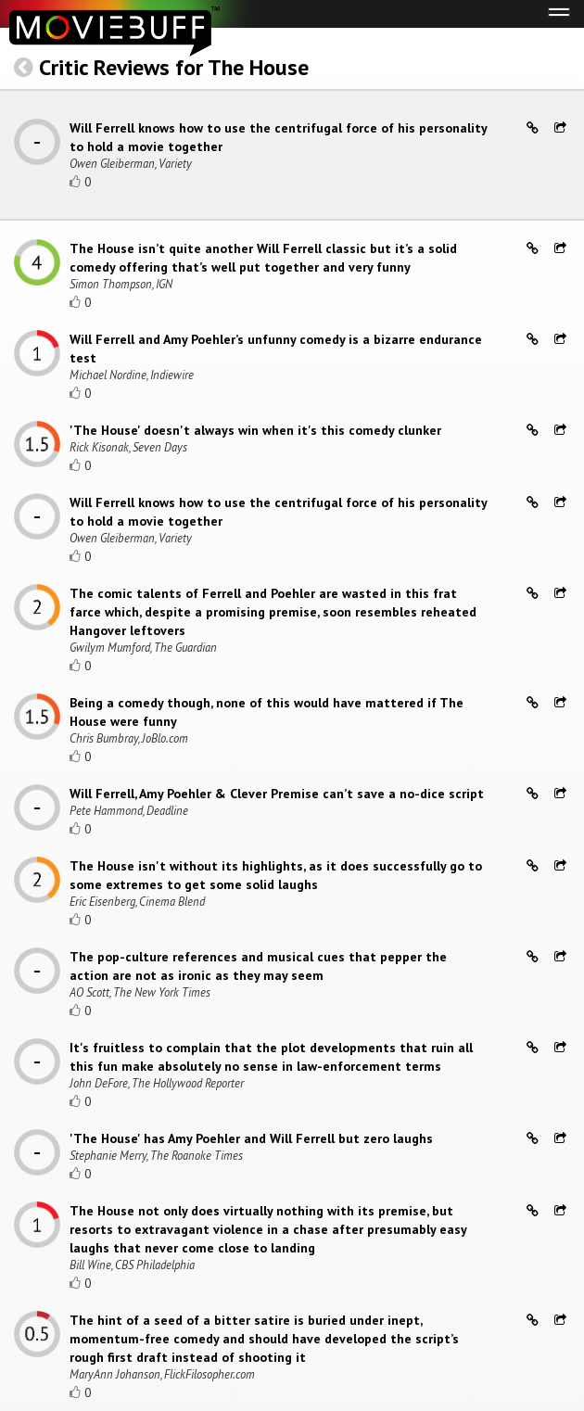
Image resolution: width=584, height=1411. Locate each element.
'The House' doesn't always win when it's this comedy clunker (255, 430)
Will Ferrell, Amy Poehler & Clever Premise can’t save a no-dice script (277, 793)
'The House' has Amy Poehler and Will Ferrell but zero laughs (251, 1138)
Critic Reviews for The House (174, 67)
